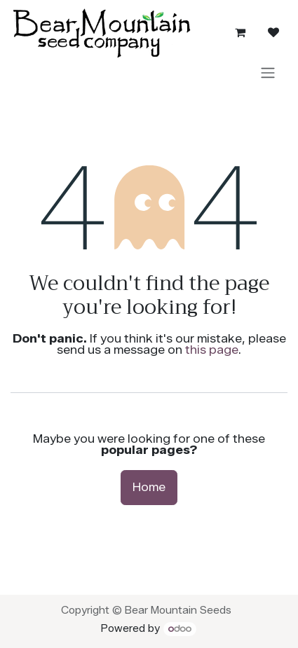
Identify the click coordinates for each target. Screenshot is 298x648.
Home (149, 487)
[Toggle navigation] (268, 72)
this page (211, 350)
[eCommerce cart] (240, 32)
